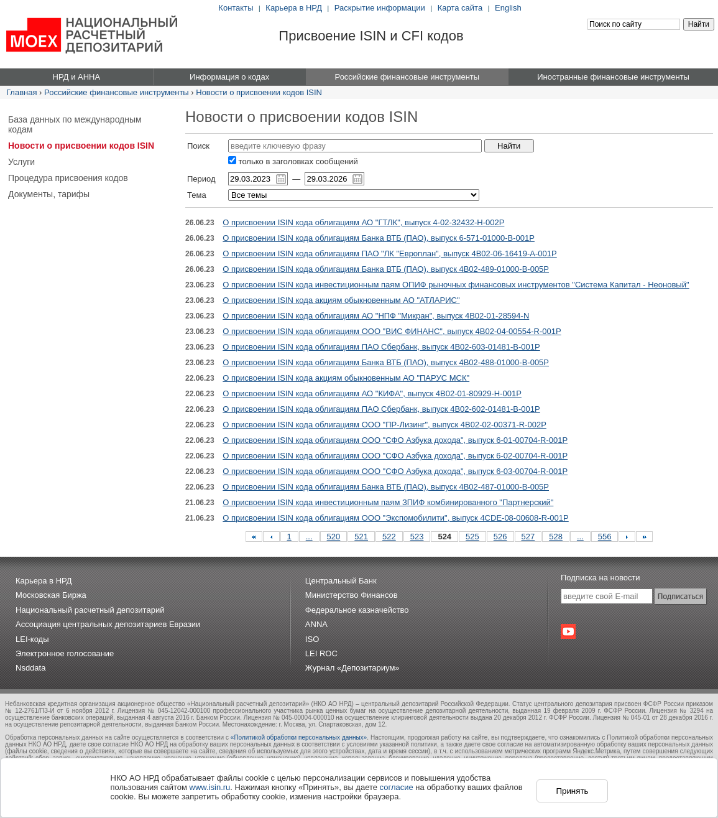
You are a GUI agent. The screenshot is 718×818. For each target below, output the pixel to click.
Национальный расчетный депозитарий (90, 610)
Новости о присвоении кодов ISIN (259, 92)
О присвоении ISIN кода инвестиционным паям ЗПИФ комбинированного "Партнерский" (388, 502)
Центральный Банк (341, 580)
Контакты (235, 7)
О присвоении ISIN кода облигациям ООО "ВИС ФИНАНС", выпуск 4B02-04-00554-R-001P (392, 331)
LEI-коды (32, 639)
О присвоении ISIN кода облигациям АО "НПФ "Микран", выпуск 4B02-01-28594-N (376, 315)
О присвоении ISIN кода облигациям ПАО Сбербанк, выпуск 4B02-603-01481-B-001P (381, 346)
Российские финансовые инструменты (116, 92)
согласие (396, 787)
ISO (312, 639)
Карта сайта (460, 7)
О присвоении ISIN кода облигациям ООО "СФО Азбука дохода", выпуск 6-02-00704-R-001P (395, 455)
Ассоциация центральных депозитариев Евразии (108, 624)
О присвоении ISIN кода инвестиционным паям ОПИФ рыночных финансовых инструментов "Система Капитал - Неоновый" (456, 284)
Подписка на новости (600, 577)
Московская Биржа (51, 595)
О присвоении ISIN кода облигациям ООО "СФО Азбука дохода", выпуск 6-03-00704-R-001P (395, 471)
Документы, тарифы (49, 194)
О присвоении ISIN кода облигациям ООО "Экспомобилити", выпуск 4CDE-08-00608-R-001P (395, 518)
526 (500, 536)
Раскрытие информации (379, 7)
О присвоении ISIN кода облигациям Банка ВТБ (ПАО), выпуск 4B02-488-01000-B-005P (386, 362)
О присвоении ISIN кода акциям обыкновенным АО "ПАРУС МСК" (346, 378)
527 (528, 536)
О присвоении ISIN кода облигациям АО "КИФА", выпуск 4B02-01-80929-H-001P (372, 393)
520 (334, 536)
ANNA (316, 624)
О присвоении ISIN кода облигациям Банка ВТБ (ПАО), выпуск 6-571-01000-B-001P (379, 238)
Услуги (21, 162)
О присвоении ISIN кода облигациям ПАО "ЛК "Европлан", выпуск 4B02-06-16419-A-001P (389, 253)
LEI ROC (321, 653)
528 (556, 536)
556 (605, 536)
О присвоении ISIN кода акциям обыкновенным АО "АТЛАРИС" (341, 300)
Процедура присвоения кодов (68, 178)
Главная (21, 92)
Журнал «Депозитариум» (352, 667)
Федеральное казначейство (357, 610)
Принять (572, 791)
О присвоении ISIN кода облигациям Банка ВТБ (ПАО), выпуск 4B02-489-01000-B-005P (386, 269)
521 (361, 536)
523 (417, 536)
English (508, 7)
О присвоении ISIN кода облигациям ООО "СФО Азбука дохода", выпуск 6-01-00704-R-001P (395, 440)
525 (472, 536)
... (309, 536)
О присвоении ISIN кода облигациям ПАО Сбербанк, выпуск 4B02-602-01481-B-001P (381, 409)
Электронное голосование (65, 653)
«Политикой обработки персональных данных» (299, 737)
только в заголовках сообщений (293, 161)
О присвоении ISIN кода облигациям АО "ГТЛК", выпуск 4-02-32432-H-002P (363, 222)
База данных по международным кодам (75, 124)
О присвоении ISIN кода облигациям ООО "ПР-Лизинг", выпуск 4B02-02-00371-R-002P (384, 424)
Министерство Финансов (351, 595)
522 (389, 536)
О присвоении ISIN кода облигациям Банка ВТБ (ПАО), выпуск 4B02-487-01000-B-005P (386, 486)
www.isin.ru (210, 787)
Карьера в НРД (293, 7)
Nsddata (30, 667)
